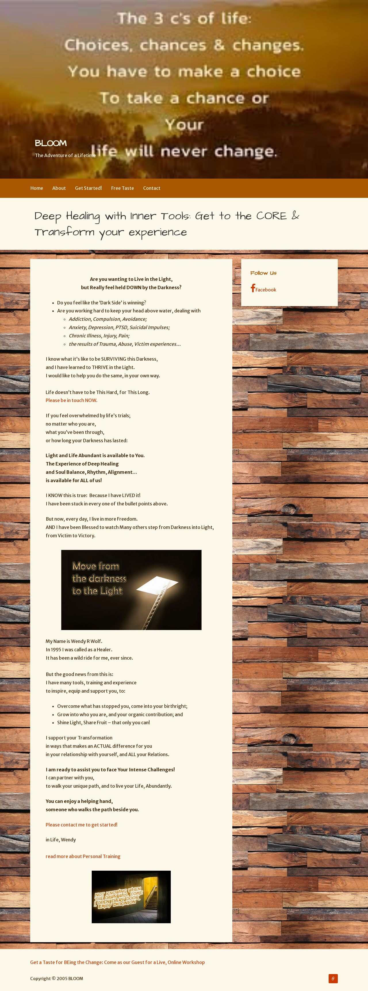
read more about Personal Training (83, 856)
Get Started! (88, 188)
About (59, 188)
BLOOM (50, 143)
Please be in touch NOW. (71, 400)
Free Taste (122, 188)
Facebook (263, 288)
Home (36, 188)
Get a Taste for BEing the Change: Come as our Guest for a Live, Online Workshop (117, 962)
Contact (151, 188)
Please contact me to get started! (82, 825)
